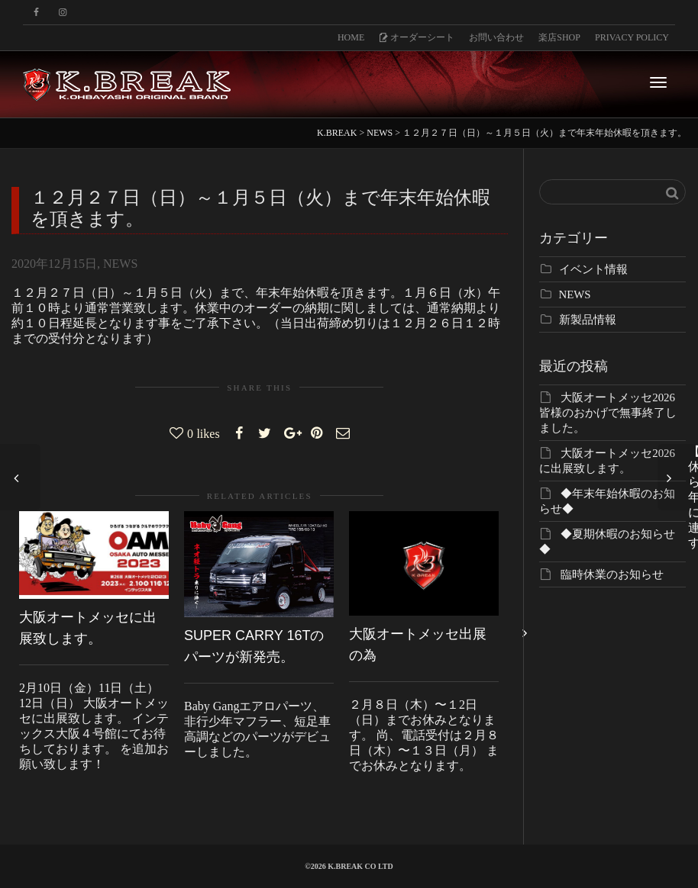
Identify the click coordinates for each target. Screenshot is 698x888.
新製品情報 (587, 320)
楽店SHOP (559, 37)
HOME (351, 37)
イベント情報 (593, 269)
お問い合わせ (496, 37)
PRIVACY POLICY (632, 37)
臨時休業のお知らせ (612, 574)
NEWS (120, 263)
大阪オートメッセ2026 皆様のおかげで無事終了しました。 (608, 412)
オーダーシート (416, 37)
